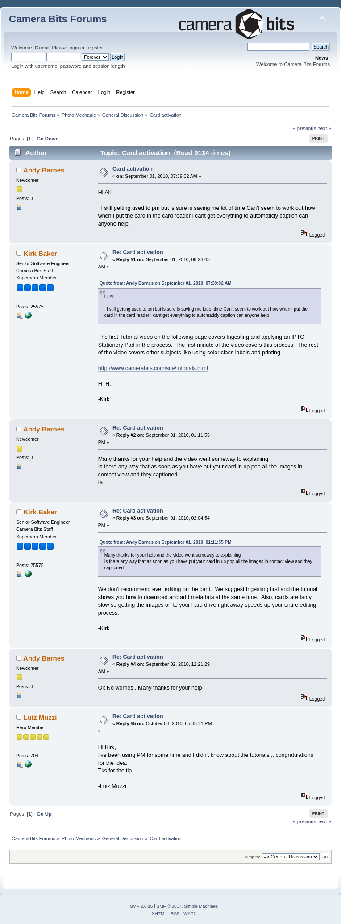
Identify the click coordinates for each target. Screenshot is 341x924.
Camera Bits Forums (58, 19)
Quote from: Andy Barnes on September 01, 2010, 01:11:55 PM (166, 542)
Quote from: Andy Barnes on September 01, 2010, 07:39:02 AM (166, 283)
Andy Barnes (43, 170)
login (73, 47)
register (94, 47)
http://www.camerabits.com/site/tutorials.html (153, 368)
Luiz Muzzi (40, 717)
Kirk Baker (40, 253)
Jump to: (252, 856)
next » (324, 128)
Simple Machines (201, 905)
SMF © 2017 (169, 905)
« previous (304, 128)
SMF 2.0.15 (141, 905)
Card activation (132, 169)
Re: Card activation (137, 252)
